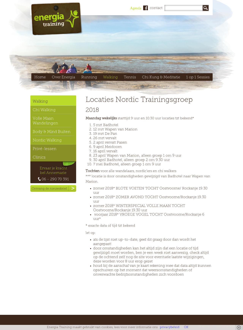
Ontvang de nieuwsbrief (54, 188)
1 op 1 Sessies (198, 77)
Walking (110, 77)
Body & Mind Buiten (51, 132)
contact (156, 8)
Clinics (39, 158)
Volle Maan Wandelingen (45, 121)
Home (40, 77)
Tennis (130, 77)
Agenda (135, 8)
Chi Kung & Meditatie (161, 77)
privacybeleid (169, 327)
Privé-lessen (44, 149)
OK (186, 327)
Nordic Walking (47, 140)
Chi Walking (44, 110)
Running (89, 77)
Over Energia (63, 77)
